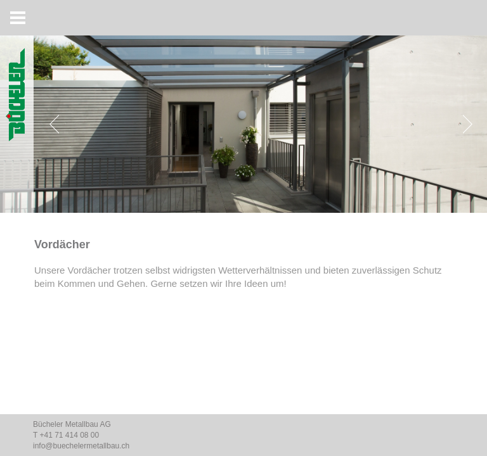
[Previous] (57, 124)
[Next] (465, 124)
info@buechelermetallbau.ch (81, 445)
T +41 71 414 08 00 (66, 435)
